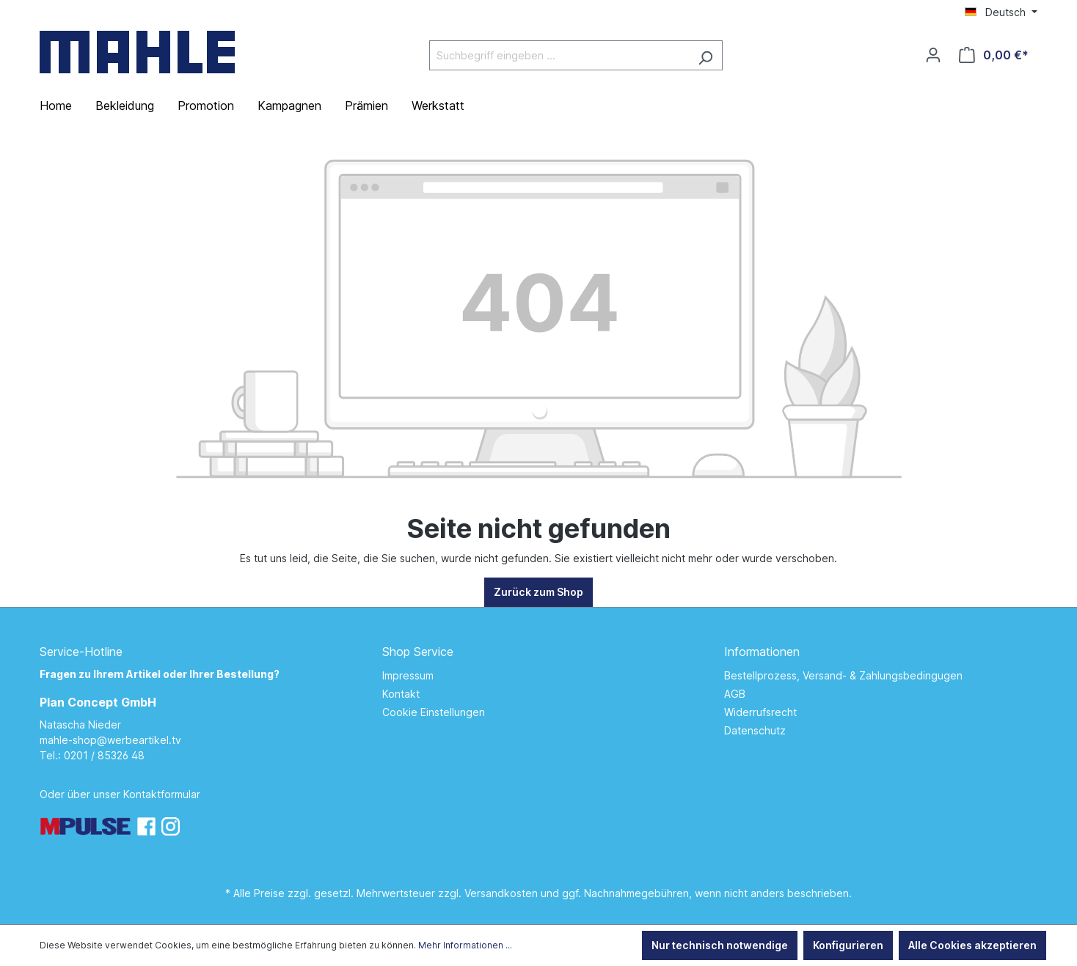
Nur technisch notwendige (719, 945)
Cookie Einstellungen (433, 712)
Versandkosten (501, 893)
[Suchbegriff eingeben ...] (559, 55)
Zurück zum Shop (538, 592)
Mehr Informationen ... (465, 945)
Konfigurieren (848, 945)
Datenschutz (755, 730)
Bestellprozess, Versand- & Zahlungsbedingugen (843, 675)
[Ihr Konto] (933, 55)
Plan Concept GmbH (98, 702)
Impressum (408, 675)
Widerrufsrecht (760, 712)
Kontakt (401, 693)
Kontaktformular (161, 794)
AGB (734, 693)
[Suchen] (705, 55)
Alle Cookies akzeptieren (972, 945)
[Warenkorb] (993, 55)
